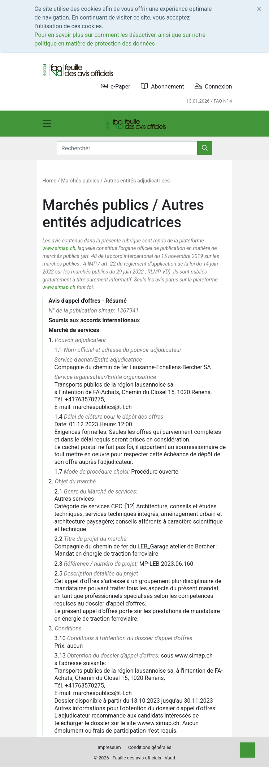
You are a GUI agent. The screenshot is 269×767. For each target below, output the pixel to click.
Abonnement (162, 86)
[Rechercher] (204, 148)
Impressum (109, 747)
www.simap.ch (59, 248)
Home (50, 181)
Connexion (213, 86)
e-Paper (115, 86)
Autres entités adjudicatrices (137, 181)
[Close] (259, 9)
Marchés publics (80, 181)
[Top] (247, 750)
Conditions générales (150, 747)
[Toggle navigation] (47, 123)
